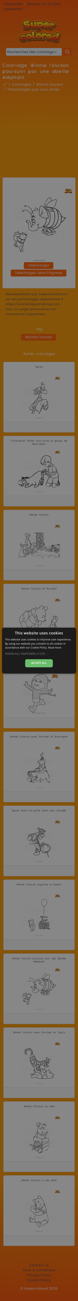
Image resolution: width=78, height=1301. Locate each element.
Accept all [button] (39, 663)
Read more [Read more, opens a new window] (55, 648)
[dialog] (39, 650)
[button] (39, 654)
